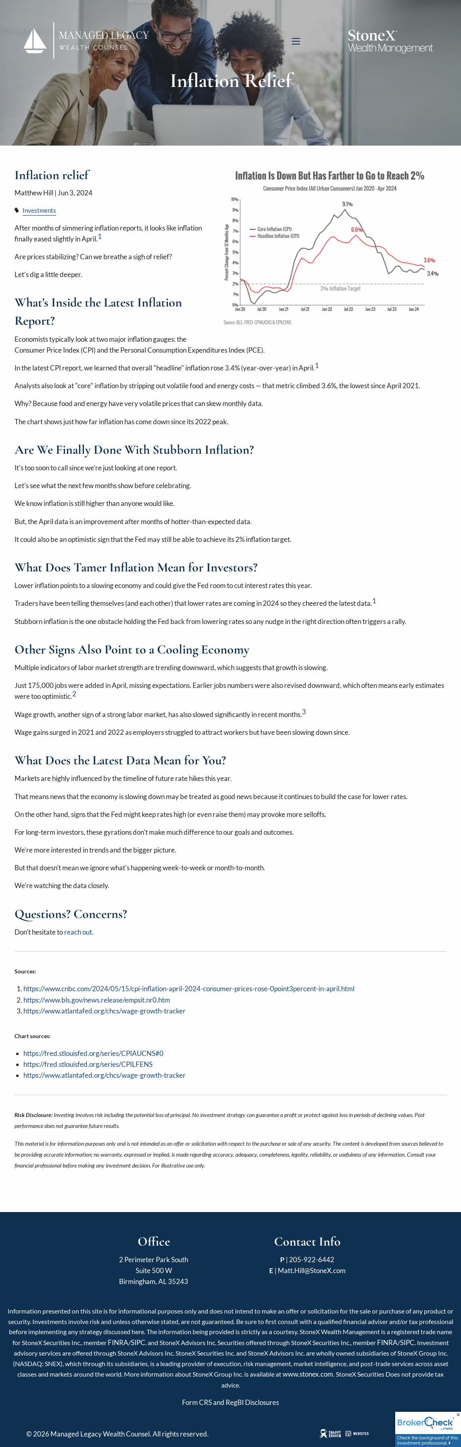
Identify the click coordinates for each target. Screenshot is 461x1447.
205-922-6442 (311, 1259)
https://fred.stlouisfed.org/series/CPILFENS (88, 1064)
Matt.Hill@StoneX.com (312, 1270)
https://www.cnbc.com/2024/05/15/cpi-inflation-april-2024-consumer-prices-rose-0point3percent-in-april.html (188, 988)
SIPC (138, 1342)
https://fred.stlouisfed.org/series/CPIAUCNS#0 (93, 1053)
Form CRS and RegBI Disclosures (230, 1402)
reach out (78, 932)
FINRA (118, 1342)
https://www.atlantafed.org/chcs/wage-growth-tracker (104, 1011)
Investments (39, 210)
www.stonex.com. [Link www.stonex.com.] (309, 1374)
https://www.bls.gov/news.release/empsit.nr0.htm (96, 1000)
